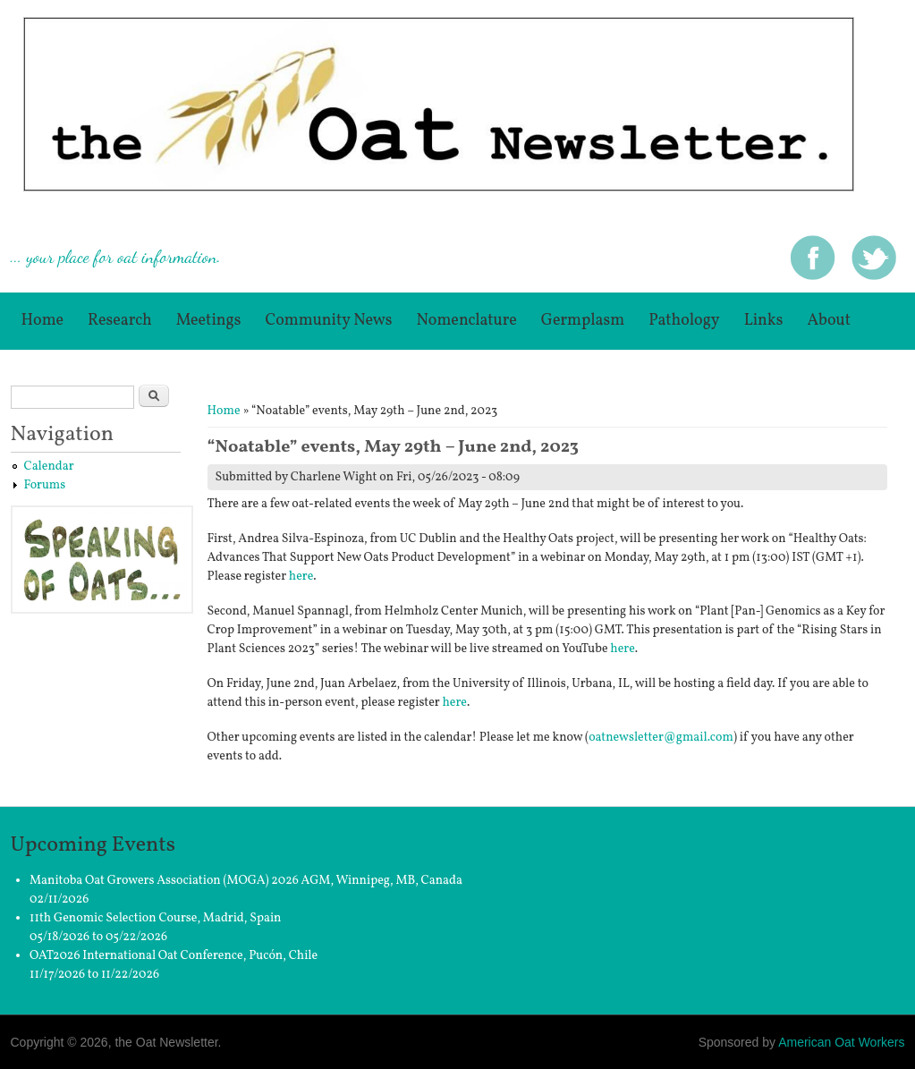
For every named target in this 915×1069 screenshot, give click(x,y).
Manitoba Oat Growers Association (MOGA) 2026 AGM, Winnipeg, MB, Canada (246, 880)
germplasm (582, 321)
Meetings (208, 321)
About (829, 321)
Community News (329, 321)
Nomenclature (466, 321)
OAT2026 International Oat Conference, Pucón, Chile (174, 955)
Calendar (49, 466)
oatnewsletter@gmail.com (661, 737)
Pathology (684, 321)
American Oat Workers (841, 1042)
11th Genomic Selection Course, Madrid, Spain (155, 918)
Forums (45, 485)
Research (120, 321)
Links (764, 321)
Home (42, 321)
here (301, 576)
